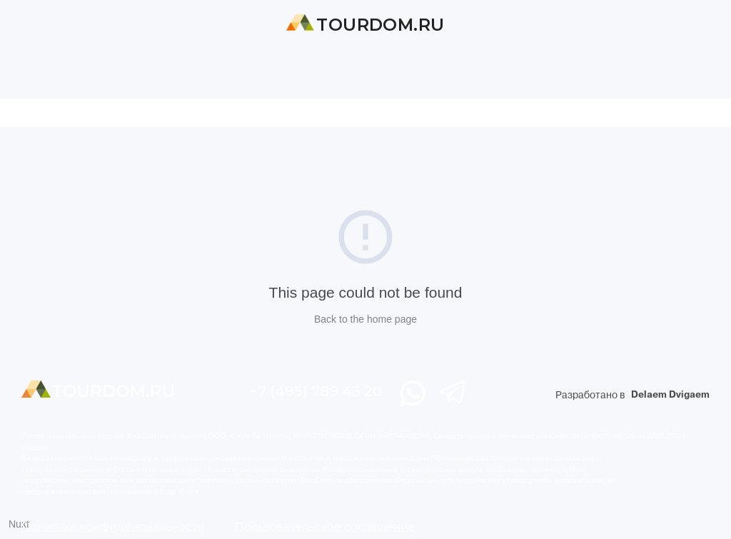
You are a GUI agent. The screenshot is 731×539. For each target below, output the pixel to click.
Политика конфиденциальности (112, 526)
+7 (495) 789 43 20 (315, 391)
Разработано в (632, 395)
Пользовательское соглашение (325, 526)
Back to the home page (365, 319)
